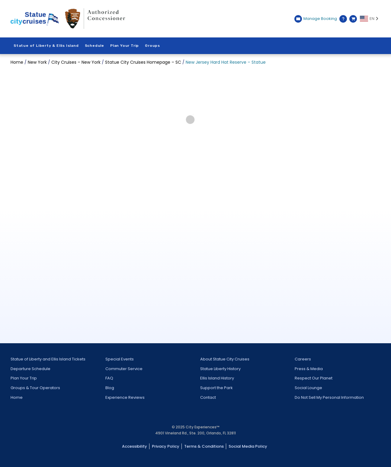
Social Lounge (308, 388)
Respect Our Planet (313, 378)
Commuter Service (124, 369)
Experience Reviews (125, 397)
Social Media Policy (248, 446)
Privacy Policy (165, 446)
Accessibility (134, 446)
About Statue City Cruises (224, 359)
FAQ (109, 378)
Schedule (94, 45)
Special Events (119, 359)
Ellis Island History (217, 378)
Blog (109, 388)
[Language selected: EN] (370, 18)
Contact (208, 397)
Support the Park (216, 388)
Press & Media (309, 369)
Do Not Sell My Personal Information (329, 397)
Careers (303, 359)
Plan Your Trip (124, 45)
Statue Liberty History (220, 369)
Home (17, 397)
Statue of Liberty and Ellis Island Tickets (48, 359)
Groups (152, 45)
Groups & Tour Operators (35, 388)
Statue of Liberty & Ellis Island (46, 45)
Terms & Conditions (204, 446)
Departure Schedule (30, 369)
